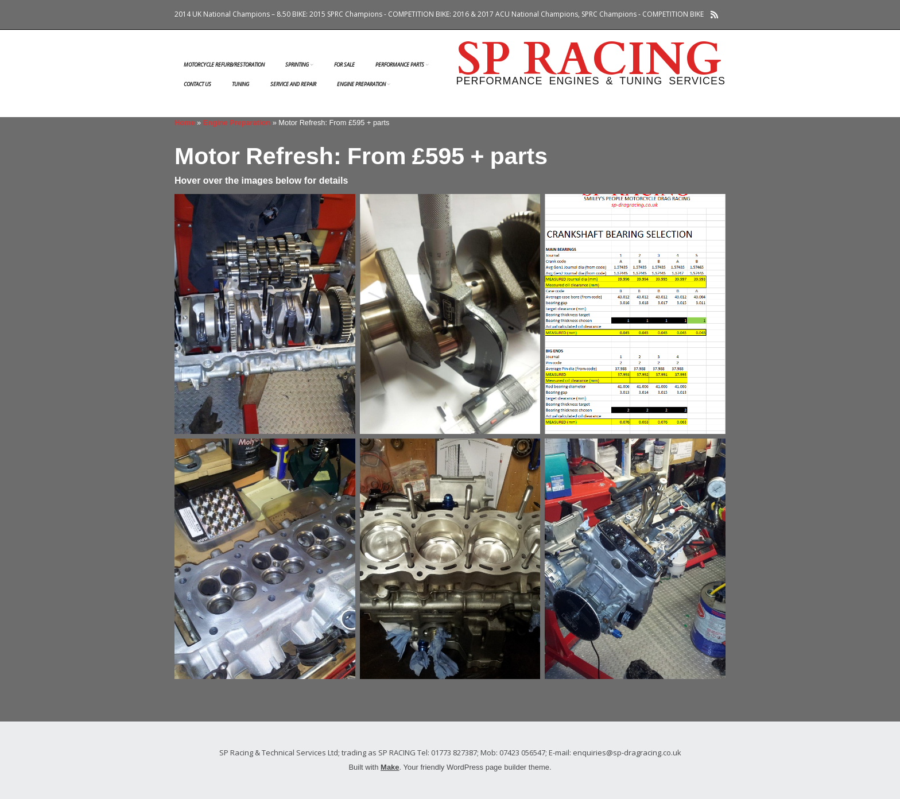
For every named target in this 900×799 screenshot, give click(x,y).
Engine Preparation (361, 84)
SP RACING (589, 60)
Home (184, 122)
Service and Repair (293, 84)
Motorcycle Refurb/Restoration (224, 64)
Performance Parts (399, 64)
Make (390, 767)
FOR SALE (344, 64)
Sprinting (297, 64)
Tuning (240, 84)
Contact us (197, 84)
